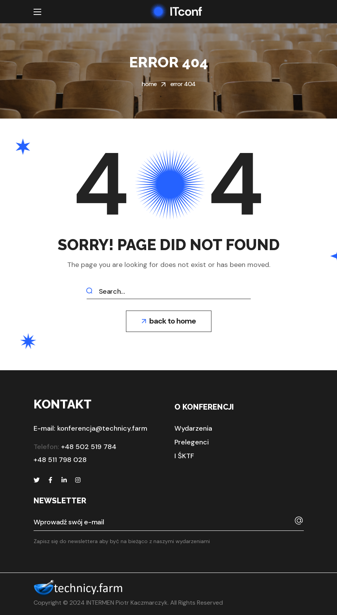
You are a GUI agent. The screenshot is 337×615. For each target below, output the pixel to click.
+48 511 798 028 (60, 459)
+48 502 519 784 (88, 446)
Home (149, 84)
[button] (168, 321)
